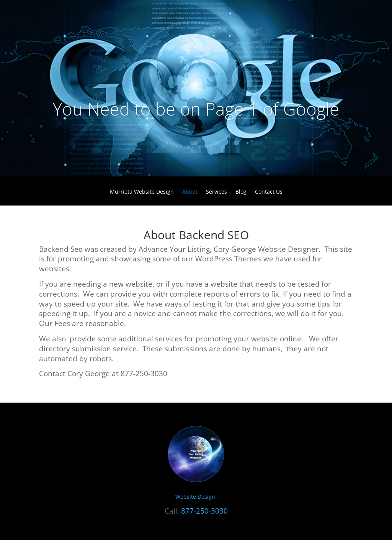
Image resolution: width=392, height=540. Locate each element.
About (190, 192)
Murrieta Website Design (142, 192)
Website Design (196, 496)
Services (216, 192)
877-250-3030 (204, 511)
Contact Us (269, 192)
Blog (241, 192)
